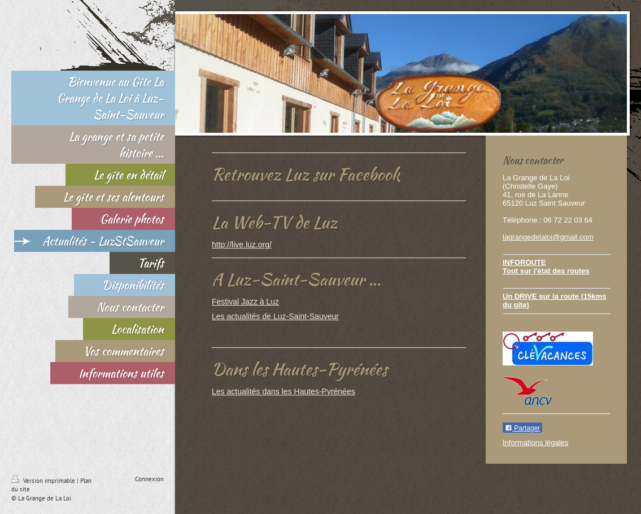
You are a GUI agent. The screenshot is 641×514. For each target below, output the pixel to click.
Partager (522, 428)
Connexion (149, 479)
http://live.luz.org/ (242, 244)
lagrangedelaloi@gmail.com (548, 237)
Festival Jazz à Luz (245, 301)
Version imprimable (44, 481)
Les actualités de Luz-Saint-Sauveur (275, 316)
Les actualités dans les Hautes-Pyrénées (283, 391)
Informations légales (535, 442)
